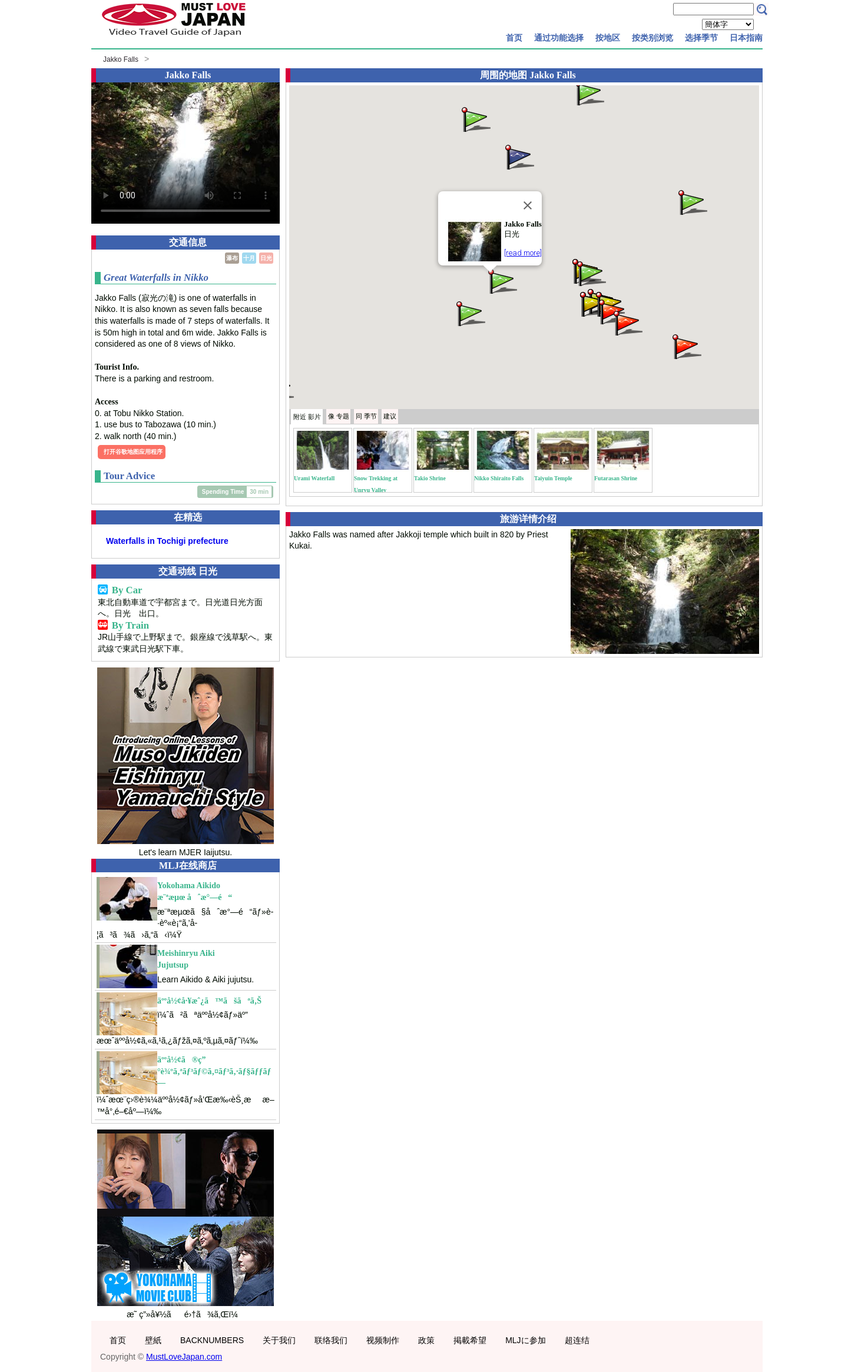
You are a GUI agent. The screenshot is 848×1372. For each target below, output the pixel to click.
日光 (266, 258)
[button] (501, 280)
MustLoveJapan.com (184, 1356)
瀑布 (232, 258)
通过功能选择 (559, 37)
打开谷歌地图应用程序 (133, 452)
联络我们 (330, 1340)
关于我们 (279, 1340)
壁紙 (153, 1340)
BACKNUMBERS (212, 1340)
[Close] (528, 205)
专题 (338, 416)
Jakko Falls (120, 59)
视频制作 (382, 1340)
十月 (249, 258)
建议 (389, 416)
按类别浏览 (652, 37)
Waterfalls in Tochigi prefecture (167, 541)
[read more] (523, 252)
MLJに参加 (525, 1340)
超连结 (577, 1340)
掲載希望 (469, 1340)
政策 (426, 1340)
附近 (307, 416)
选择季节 (701, 37)
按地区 (607, 37)
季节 (366, 416)
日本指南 (746, 37)
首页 (514, 37)
